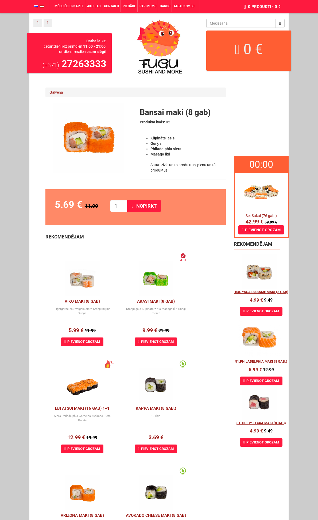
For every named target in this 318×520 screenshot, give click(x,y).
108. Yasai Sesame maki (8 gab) (261, 292)
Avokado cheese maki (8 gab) (201, 408)
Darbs (165, 6)
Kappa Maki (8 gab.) (75, 408)
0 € (249, 49)
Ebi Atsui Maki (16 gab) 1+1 (198, 301)
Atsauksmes (184, 6)
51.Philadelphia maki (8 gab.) (261, 361)
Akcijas (93, 6)
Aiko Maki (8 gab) (75, 301)
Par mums (147, 6)
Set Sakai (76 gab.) (261, 216)
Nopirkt (144, 206)
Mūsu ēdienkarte (69, 6)
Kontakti (111, 6)
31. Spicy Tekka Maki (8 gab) (261, 423)
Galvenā (56, 92)
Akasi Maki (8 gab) (135, 301)
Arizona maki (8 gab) (135, 408)
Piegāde (129, 6)
